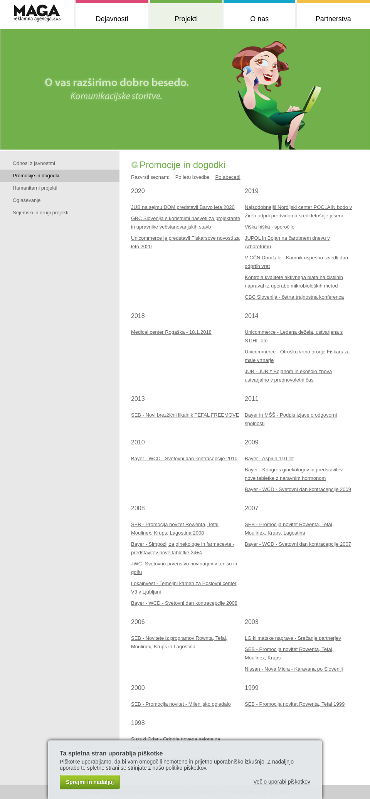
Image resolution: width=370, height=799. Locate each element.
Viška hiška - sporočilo (269, 227)
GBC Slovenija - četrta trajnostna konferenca (294, 297)
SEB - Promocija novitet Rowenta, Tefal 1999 (295, 704)
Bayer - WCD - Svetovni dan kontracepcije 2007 (298, 544)
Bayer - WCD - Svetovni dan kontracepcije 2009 (298, 489)
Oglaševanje (26, 200)
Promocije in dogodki (36, 175)
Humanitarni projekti (35, 188)
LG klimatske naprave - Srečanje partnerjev (293, 638)
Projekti (186, 19)
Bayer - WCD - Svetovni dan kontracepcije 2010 (184, 458)
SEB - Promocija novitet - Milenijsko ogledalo (181, 704)
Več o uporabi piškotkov (281, 782)
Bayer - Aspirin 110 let (269, 458)
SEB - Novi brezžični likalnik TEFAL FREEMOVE (185, 415)
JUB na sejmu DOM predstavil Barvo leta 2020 (183, 207)
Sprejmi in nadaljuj (90, 782)
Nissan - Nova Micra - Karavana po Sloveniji (294, 669)
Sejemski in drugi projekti (41, 212)
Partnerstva (333, 19)
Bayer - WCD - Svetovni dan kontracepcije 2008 (184, 603)
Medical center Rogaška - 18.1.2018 (171, 332)
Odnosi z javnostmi (34, 163)
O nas (259, 19)
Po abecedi (227, 177)
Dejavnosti (112, 19)
